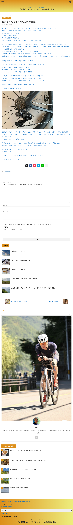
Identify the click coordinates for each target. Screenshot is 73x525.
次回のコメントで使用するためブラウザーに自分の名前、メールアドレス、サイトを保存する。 (28, 224)
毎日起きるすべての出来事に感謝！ (36, 519)
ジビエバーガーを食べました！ (21, 260)
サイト (4, 218)
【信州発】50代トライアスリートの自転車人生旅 (36, 9)
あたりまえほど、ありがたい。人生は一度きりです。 (27, 450)
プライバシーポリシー (10, 505)
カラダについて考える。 (19, 269)
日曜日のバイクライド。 (19, 251)
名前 (5, 205)
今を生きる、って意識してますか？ (21, 478)
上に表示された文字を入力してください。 (13, 230)
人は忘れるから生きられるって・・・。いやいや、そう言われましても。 (34, 288)
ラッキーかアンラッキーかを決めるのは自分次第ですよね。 (29, 460)
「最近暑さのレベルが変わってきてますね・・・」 (27, 279)
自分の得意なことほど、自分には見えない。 (24, 469)
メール (5, 211)
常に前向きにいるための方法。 (20, 488)
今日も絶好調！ (7, 171)
